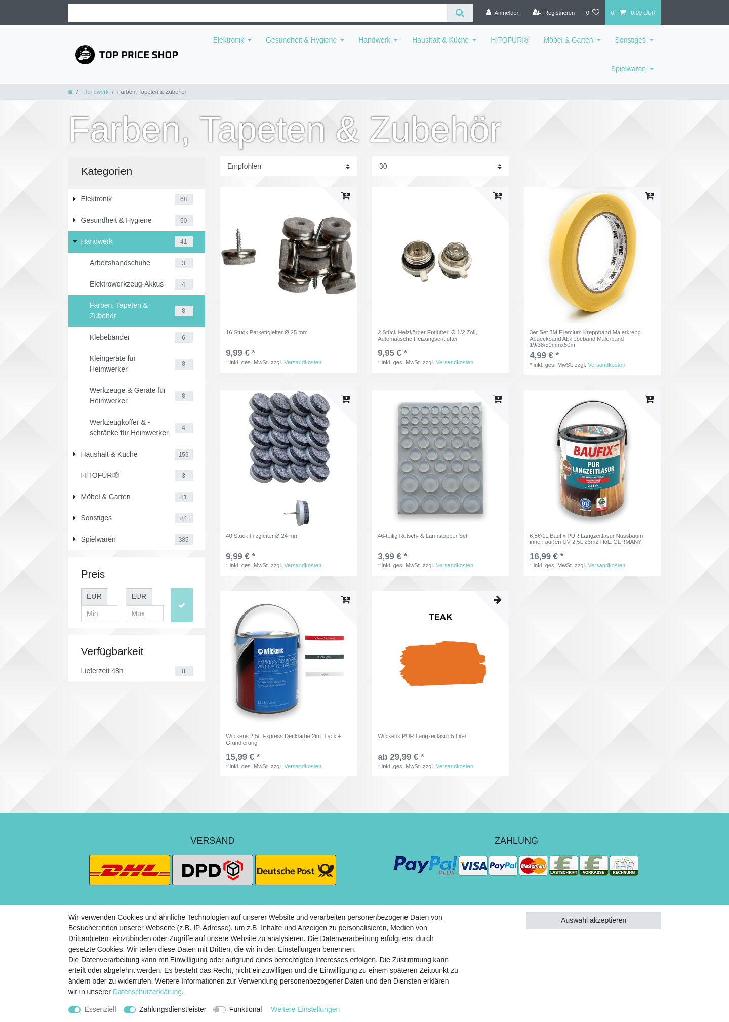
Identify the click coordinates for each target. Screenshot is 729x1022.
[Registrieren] (553, 12)
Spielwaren (628, 69)
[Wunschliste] (592, 12)
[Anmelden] (502, 12)
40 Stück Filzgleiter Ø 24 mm (262, 536)
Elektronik (228, 40)
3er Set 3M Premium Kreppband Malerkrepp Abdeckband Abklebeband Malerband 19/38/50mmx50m (585, 338)
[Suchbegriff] (257, 13)
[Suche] (460, 13)
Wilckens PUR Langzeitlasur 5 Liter (422, 736)
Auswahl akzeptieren (593, 920)
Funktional (245, 1009)
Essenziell (100, 1009)
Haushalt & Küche (440, 40)
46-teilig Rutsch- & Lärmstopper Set (422, 536)
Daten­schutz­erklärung (147, 992)
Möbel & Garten (568, 40)
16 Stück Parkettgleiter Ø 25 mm (267, 332)
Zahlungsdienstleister (172, 1009)
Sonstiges (630, 40)
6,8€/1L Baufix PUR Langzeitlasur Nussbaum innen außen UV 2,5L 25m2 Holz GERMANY (586, 539)
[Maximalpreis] (145, 614)
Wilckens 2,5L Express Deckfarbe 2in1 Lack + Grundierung (283, 739)
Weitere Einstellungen (305, 1009)
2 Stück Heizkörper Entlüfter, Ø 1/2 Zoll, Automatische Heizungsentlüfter (427, 335)
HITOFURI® (510, 40)
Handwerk (374, 40)
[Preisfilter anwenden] (182, 605)
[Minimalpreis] (100, 614)
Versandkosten (302, 362)
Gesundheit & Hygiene (301, 40)
